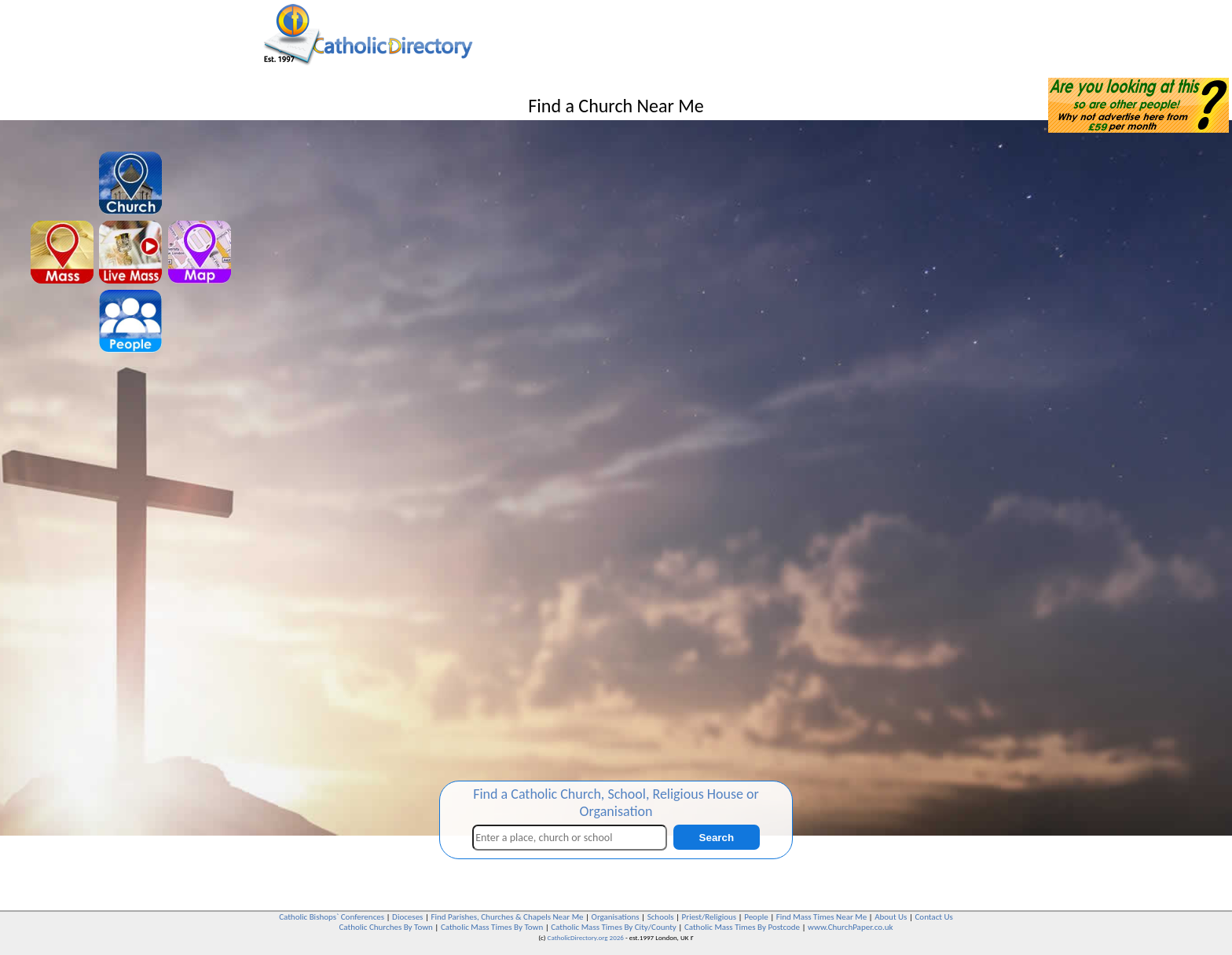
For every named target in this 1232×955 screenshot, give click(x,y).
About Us (890, 917)
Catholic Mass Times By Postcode (742, 927)
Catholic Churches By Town (385, 927)
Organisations (616, 917)
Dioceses (407, 917)
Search (716, 837)
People (756, 917)
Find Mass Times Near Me (821, 917)
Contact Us (933, 917)
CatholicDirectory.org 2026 (586, 937)
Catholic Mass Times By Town (492, 927)
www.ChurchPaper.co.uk (850, 927)
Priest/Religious (709, 917)
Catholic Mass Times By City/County (613, 927)
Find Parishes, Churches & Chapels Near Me (507, 917)
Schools (660, 917)
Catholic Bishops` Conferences (331, 917)
